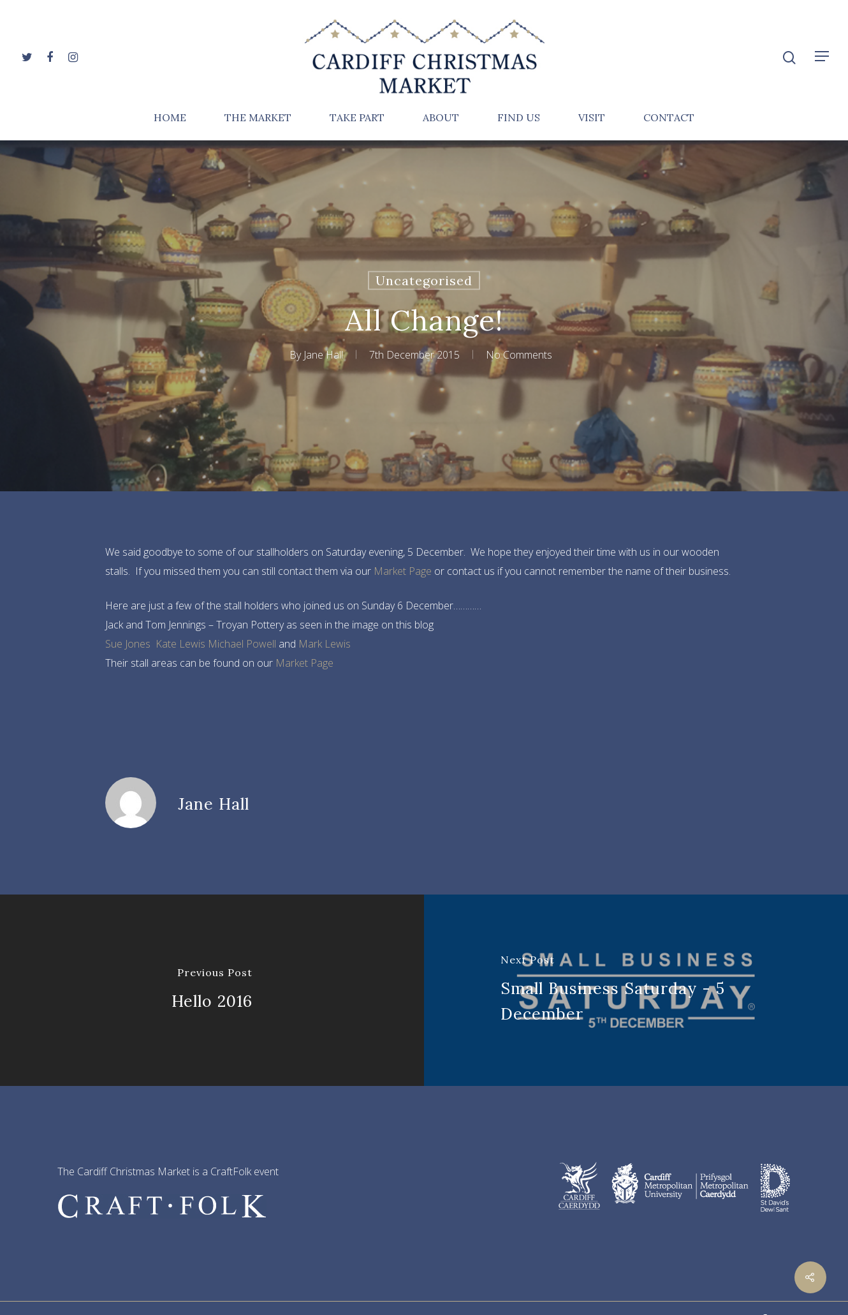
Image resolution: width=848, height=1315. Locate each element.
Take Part (357, 118)
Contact (668, 118)
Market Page (403, 571)
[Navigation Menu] (822, 56)
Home (170, 118)
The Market (257, 118)
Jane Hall (323, 355)
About (441, 118)
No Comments (519, 355)
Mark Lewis (324, 644)
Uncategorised (424, 280)
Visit (591, 118)
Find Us (518, 118)
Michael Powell (242, 644)
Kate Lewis (180, 644)
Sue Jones (127, 644)
